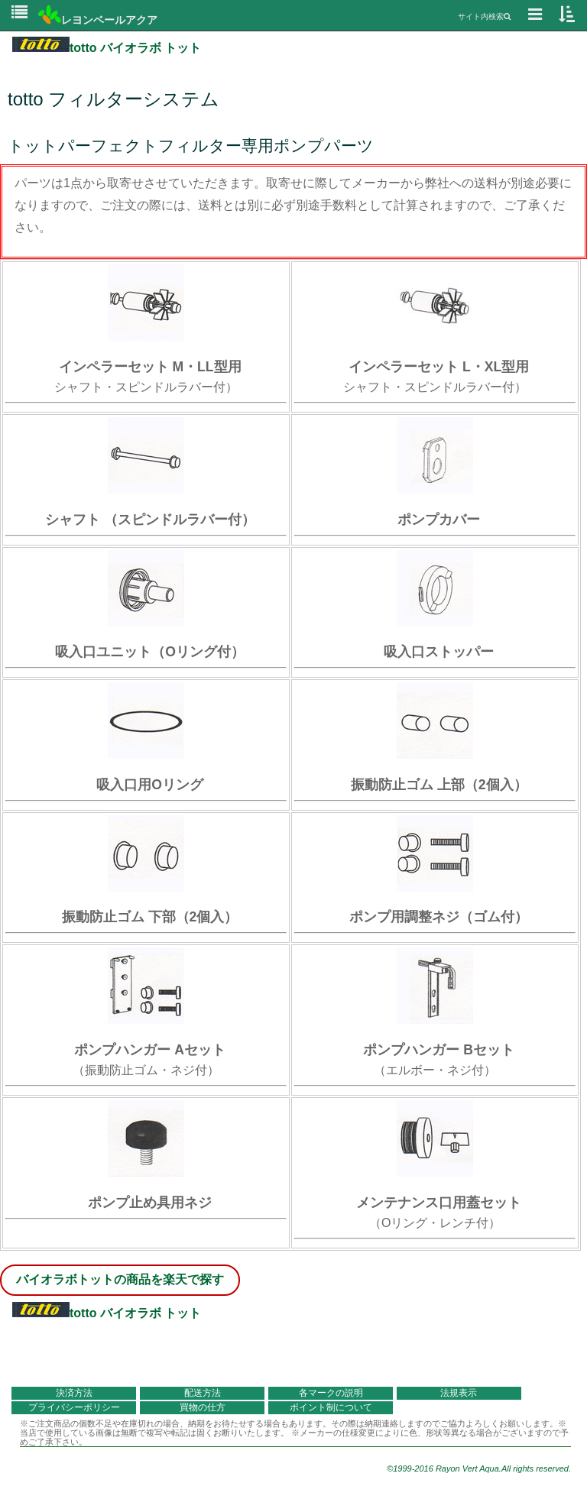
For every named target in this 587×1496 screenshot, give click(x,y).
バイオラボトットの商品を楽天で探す (120, 1279)
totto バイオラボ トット (106, 47)
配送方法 (202, 1393)
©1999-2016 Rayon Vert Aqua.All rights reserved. (479, 1468)
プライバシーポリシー (74, 1407)
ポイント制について (331, 1407)
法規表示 (458, 1393)
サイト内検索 (484, 16)
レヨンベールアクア (97, 20)
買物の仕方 (202, 1407)
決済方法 (74, 1393)
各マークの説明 (331, 1393)
